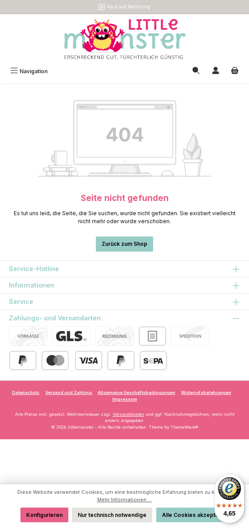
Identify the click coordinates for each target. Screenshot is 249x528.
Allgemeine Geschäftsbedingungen (136, 392)
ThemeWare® (184, 427)
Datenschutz (26, 392)
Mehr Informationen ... (124, 499)
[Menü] (28, 71)
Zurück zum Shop (124, 243)
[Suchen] (196, 71)
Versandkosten (128, 414)
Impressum (124, 399)
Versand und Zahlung (68, 392)
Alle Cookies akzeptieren (195, 515)
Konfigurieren (44, 515)
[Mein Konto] (215, 71)
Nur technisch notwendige (112, 515)
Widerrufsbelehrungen (206, 392)
